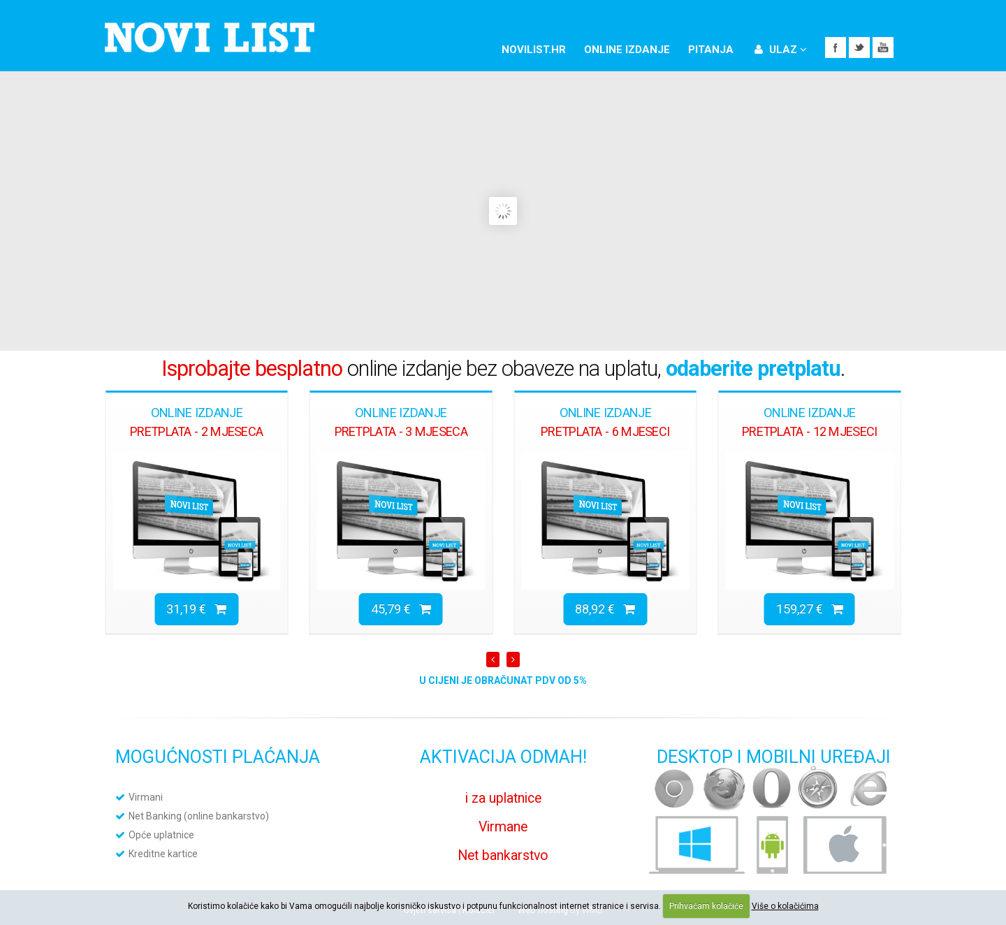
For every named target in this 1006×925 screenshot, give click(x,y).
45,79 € (401, 609)
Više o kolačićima (785, 906)
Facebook (835, 47)
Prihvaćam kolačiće (706, 906)
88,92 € (605, 609)
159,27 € (809, 609)
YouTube (883, 47)
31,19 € (196, 609)
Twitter (859, 47)
